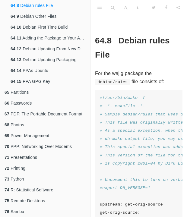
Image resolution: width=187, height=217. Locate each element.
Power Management (27, 135)
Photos (14, 124)
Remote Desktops (25, 200)
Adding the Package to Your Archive (50, 38)
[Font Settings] (125, 7)
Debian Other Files (33, 16)
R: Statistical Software (29, 189)
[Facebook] (166, 7)
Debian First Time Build (39, 27)
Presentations (21, 157)
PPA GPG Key (30, 81)
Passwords (18, 103)
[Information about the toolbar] (137, 7)
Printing (15, 168)
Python (14, 179)
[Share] (178, 7)
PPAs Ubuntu (29, 70)
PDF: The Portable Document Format (43, 114)
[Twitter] (153, 7)
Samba (14, 211)
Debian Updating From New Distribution (50, 48)
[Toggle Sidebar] (99, 7)
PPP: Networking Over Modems (38, 146)
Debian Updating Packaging (44, 59)
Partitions (17, 92)
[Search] (112, 7)
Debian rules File (32, 5)
